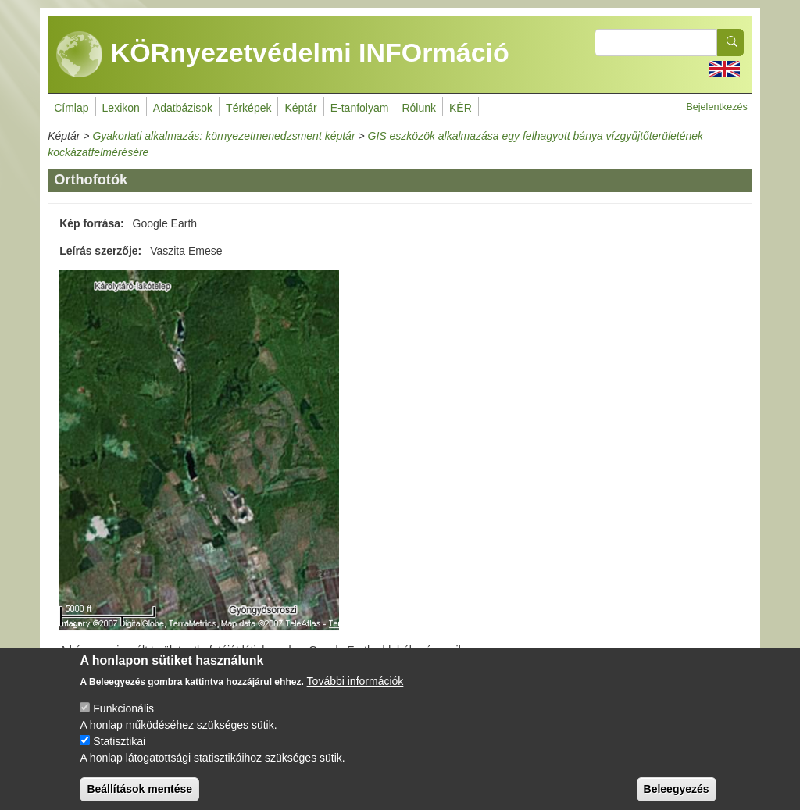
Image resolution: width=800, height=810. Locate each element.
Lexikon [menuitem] (121, 108)
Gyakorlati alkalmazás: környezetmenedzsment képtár (223, 136)
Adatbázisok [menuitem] (182, 108)
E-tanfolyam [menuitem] (359, 108)
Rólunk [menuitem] (419, 108)
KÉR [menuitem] (460, 108)
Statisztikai (119, 754)
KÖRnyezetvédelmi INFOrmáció (282, 54)
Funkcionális (123, 721)
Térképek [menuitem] (248, 108)
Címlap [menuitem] (71, 108)
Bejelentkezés (716, 107)
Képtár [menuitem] (300, 108)
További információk (355, 694)
